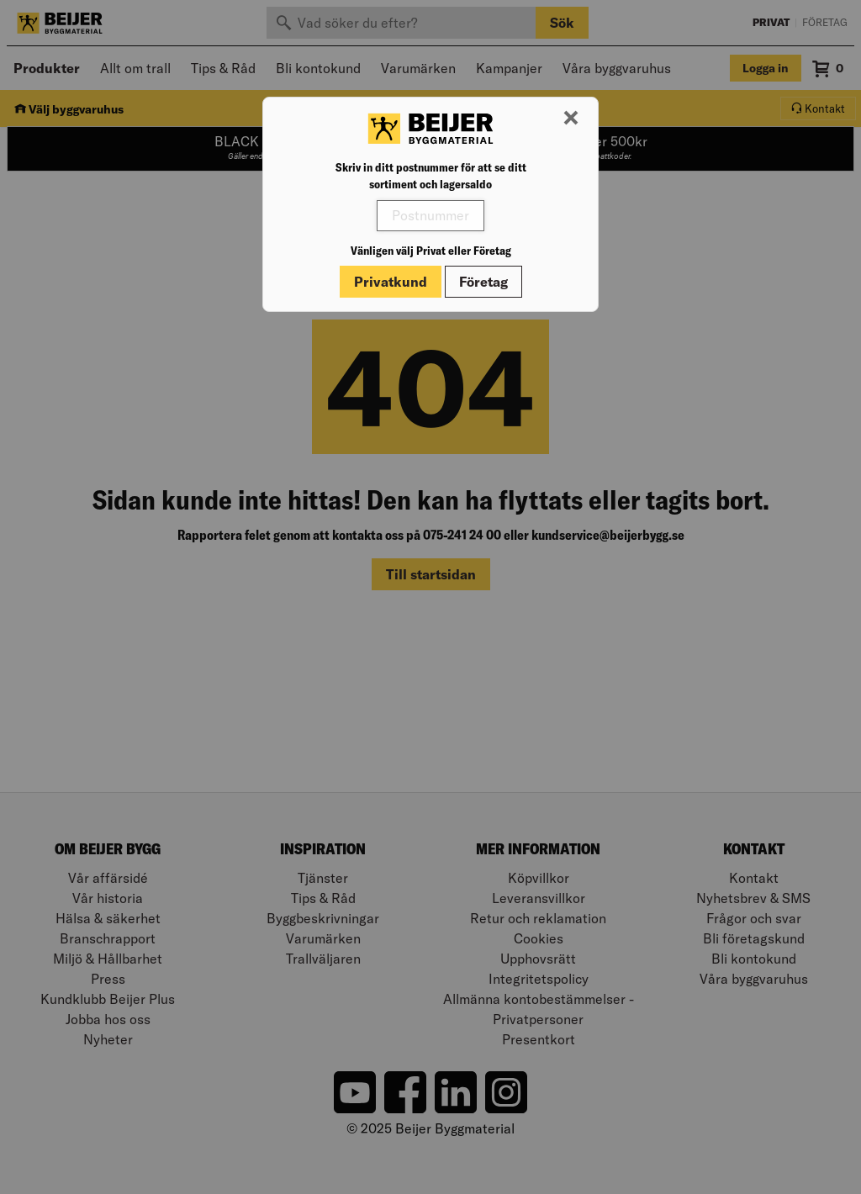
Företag (483, 281)
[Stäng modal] (570, 118)
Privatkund (390, 281)
